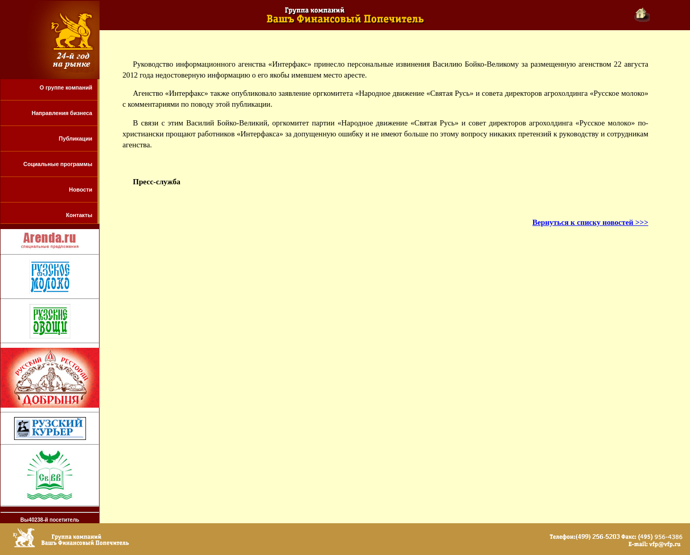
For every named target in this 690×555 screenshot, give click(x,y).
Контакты (79, 215)
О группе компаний (66, 87)
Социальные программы (57, 164)
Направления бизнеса (62, 113)
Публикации (75, 138)
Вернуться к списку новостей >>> (590, 222)
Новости (80, 189)
